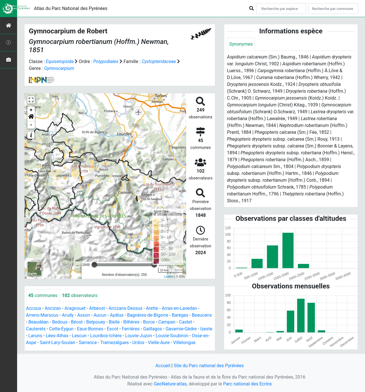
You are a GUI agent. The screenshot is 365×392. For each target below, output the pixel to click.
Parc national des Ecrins (247, 384)
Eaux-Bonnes (90, 329)
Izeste (206, 329)
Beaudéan (38, 322)
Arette (152, 308)
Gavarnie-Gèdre (181, 329)
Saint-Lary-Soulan (57, 342)
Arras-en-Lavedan (179, 308)
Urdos (138, 342)
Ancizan (53, 308)
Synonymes (241, 44)
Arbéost (97, 308)
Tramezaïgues (114, 342)
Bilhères (131, 322)
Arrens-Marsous (42, 315)
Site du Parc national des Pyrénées (209, 365)
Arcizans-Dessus (126, 308)
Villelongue (184, 342)
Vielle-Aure (159, 342)
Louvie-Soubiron (172, 335)
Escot (112, 329)
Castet (185, 322)
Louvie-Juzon (138, 335)
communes (42, 295)
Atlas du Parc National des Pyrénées (71, 8)
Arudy (68, 315)
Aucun (100, 315)
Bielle (114, 322)
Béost (77, 322)
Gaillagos (152, 329)
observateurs (79, 295)
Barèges (180, 315)
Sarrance (88, 342)
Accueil (162, 365)
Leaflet (168, 276)
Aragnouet (75, 308)
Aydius (117, 315)
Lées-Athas (57, 335)
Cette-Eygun (61, 329)
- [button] (31, 125)
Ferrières (130, 329)
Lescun (79, 335)
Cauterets (36, 329)
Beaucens (202, 315)
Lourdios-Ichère (105, 335)
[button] (31, 117)
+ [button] (31, 110)
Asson (83, 315)
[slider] (94, 265)
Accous (33, 308)
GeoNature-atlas (170, 384)
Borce (149, 322)
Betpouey (95, 322)
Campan (166, 322)
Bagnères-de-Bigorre (147, 315)
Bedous (60, 322)
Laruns (35, 335)
